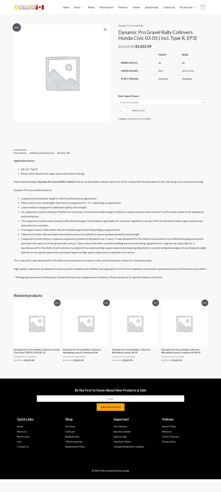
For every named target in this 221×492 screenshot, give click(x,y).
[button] (105, 39)
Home (75, 7)
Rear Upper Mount (128, 105)
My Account (195, 7)
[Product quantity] (122, 120)
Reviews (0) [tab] (65, 163)
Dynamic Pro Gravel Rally (132, 35)
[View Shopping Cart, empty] (18, 16)
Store (86, 7)
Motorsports (116, 7)
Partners (132, 7)
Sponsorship (160, 7)
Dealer (145, 7)
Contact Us (178, 7)
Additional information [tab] (43, 163)
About (100, 7)
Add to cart (139, 120)
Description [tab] (20, 163)
